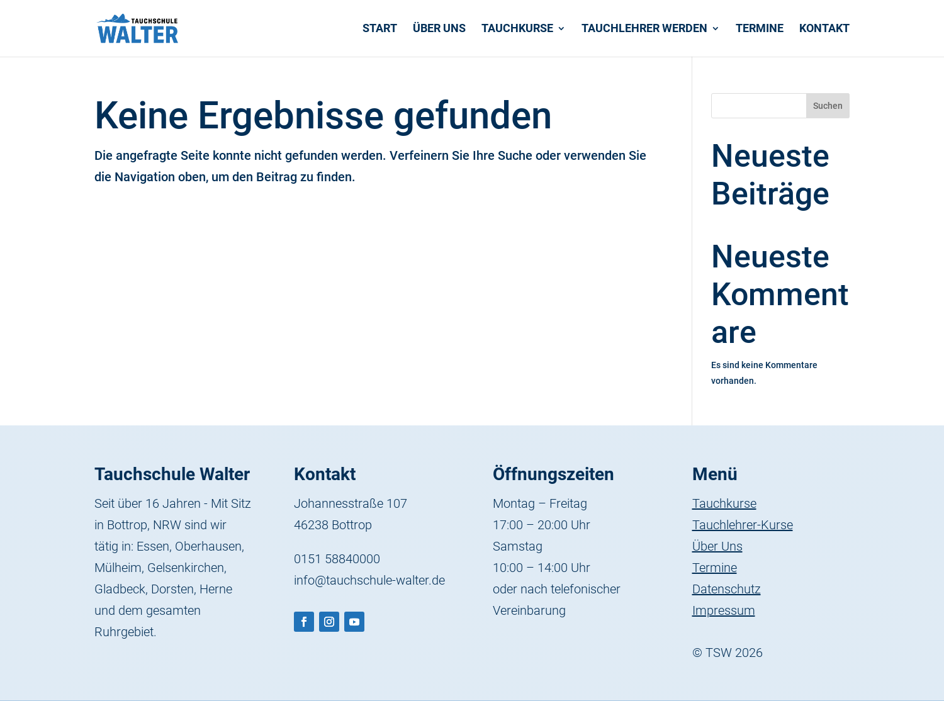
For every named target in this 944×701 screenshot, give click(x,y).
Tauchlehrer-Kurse (742, 524)
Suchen (828, 106)
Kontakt (824, 29)
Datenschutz (726, 589)
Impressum (723, 610)
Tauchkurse (517, 29)
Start (379, 29)
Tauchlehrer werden (644, 29)
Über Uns (717, 546)
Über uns (439, 29)
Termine (760, 29)
